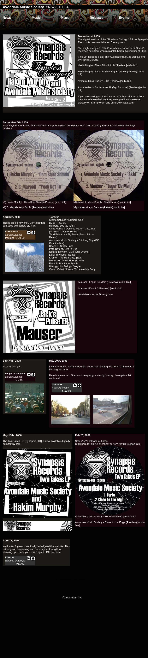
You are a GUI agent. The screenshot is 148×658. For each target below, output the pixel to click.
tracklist (9, 237)
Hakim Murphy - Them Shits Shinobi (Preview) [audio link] (107, 65)
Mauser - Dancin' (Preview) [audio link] (100, 288)
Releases (96, 17)
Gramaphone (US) (55, 125)
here (84, 443)
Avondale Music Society (23, 7)
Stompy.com (118, 42)
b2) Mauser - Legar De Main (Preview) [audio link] (99, 207)
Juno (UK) (73, 125)
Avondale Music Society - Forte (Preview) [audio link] (105, 516)
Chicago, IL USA (57, 7)
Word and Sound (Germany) (96, 125)
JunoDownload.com (122, 102)
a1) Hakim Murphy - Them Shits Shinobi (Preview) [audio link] (34, 202)
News (7, 17)
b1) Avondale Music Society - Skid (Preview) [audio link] (102, 202)
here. (58, 552)
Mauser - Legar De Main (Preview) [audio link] (104, 282)
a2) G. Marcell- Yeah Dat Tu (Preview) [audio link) (28, 207)
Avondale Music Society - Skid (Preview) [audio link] (104, 81)
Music (36, 17)
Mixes (65, 17)
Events (124, 17)
